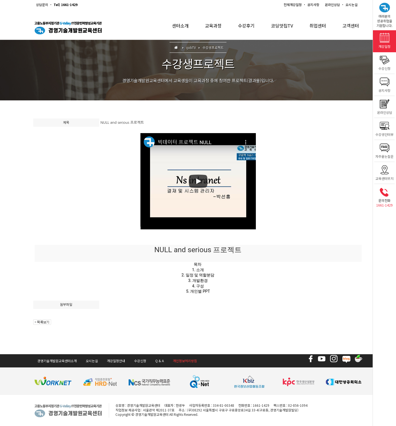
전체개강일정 (293, 4)
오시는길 (351, 4)
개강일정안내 (116, 360)
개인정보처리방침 (185, 360)
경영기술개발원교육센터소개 (57, 360)
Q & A (159, 360)
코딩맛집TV (279, 27)
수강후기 (242, 27)
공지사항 (313, 4)
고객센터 (350, 27)
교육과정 (208, 27)
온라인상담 (332, 4)
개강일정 (384, 39)
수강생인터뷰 (384, 127)
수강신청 (384, 61)
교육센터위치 (384, 171)
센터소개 (174, 27)
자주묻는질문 (384, 149)
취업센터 (316, 27)
